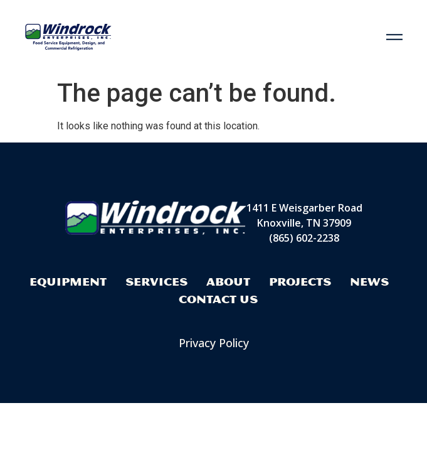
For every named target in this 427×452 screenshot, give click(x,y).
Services (156, 281)
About (228, 281)
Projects (300, 281)
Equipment (68, 281)
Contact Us (218, 299)
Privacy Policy (214, 342)
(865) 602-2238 (304, 238)
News (369, 281)
